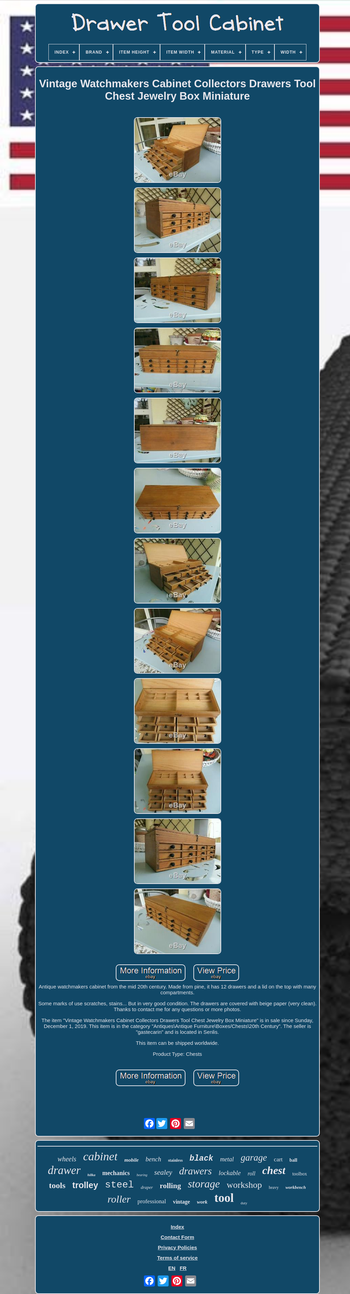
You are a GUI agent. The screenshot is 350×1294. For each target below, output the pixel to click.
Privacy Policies (177, 1247)
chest (273, 1170)
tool (224, 1198)
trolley (85, 1185)
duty (243, 1203)
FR (183, 1268)
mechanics (116, 1173)
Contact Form (177, 1237)
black (201, 1158)
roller (119, 1199)
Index (177, 1227)
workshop (244, 1185)
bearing (142, 1175)
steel (119, 1185)
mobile (131, 1160)
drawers (195, 1170)
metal (227, 1159)
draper (147, 1187)
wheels (67, 1159)
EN (172, 1268)
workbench (295, 1187)
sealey (163, 1172)
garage (254, 1157)
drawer (64, 1170)
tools (57, 1185)
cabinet (100, 1156)
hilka (91, 1175)
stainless (175, 1160)
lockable (230, 1172)
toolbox (299, 1173)
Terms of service (177, 1258)
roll (252, 1173)
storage (204, 1184)
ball (293, 1160)
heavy (274, 1187)
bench (153, 1159)
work (202, 1202)
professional (151, 1201)
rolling (170, 1185)
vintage (181, 1202)
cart (278, 1159)
